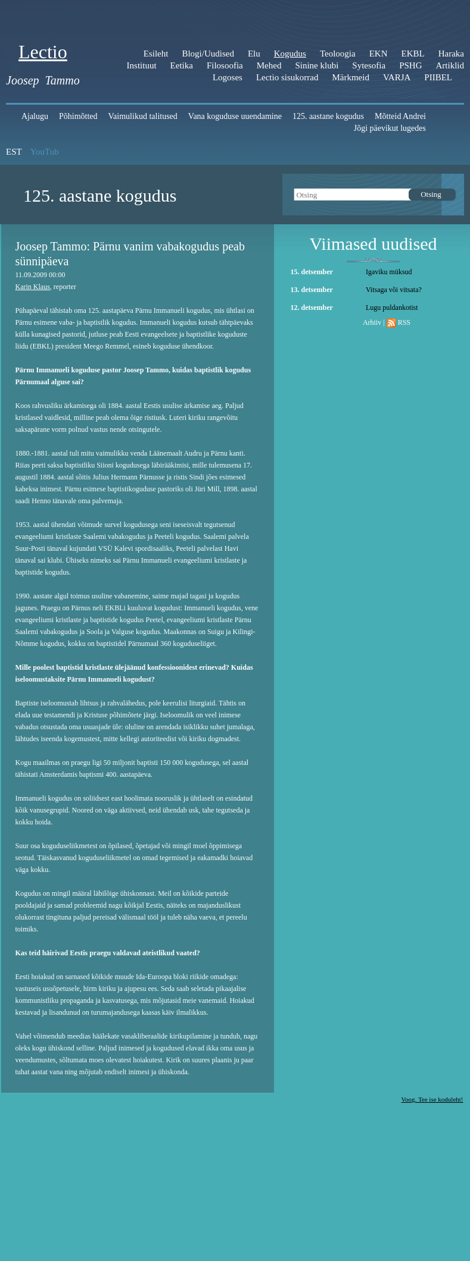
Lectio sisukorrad (287, 77)
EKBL (413, 53)
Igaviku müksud (389, 272)
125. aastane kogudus (328, 116)
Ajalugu (34, 116)
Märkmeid (350, 77)
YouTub (44, 151)
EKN (378, 53)
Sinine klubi (316, 65)
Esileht (156, 53)
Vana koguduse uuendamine (235, 116)
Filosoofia (225, 65)
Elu (254, 53)
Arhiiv (372, 322)
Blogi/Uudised (208, 53)
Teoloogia (338, 53)
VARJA (396, 77)
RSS (404, 322)
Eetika (181, 65)
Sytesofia (368, 65)
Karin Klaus (32, 287)
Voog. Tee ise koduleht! (432, 1099)
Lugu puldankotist (392, 307)
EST (14, 151)
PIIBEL (438, 77)
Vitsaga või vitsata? (394, 290)
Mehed (269, 65)
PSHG (410, 65)
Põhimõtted (78, 116)
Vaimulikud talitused (143, 116)
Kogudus (290, 53)
